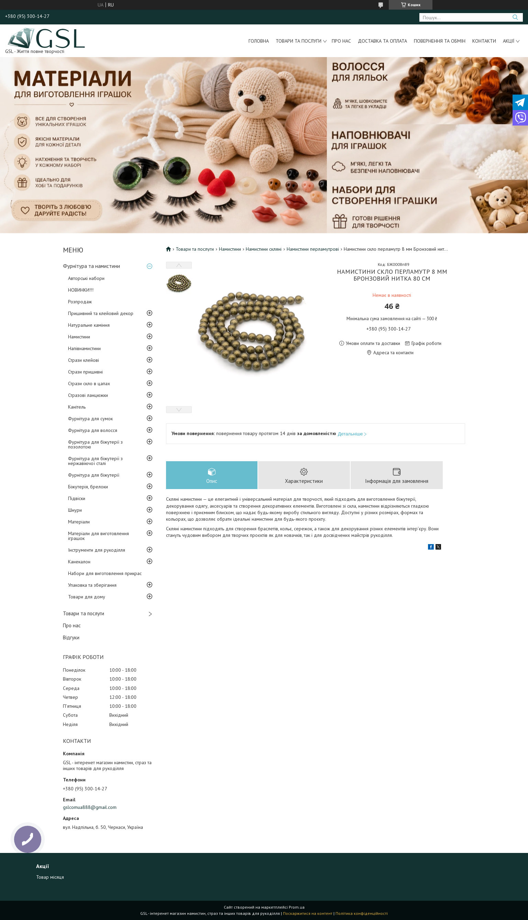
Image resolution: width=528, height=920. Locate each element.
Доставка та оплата (382, 41)
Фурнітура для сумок (90, 418)
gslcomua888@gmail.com (90, 807)
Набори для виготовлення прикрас (105, 573)
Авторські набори (86, 278)
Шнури (75, 510)
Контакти (484, 41)
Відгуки (71, 637)
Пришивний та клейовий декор (100, 313)
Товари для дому (86, 597)
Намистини (79, 337)
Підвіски (76, 498)
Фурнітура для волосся (92, 430)
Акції (508, 41)
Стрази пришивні (85, 372)
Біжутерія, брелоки (88, 487)
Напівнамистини (84, 348)
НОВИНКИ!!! (81, 290)
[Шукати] (515, 17)
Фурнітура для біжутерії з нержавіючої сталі (95, 460)
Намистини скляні (264, 249)
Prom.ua (297, 907)
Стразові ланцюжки (88, 395)
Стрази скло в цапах (89, 383)
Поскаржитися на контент (307, 913)
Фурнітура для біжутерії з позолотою (95, 444)
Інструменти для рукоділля (96, 550)
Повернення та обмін (439, 41)
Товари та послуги (298, 41)
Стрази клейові (83, 360)
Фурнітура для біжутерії (93, 475)
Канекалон (79, 562)
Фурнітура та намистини (91, 266)
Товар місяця (50, 877)
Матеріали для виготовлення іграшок (98, 535)
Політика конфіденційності (362, 913)
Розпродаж (80, 302)
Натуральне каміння (89, 325)
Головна (259, 41)
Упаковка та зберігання (92, 585)
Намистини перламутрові (313, 249)
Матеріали (79, 522)
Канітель (77, 407)
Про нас (341, 41)
